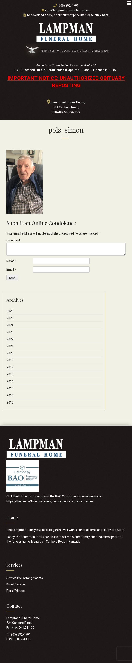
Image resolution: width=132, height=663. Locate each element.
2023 (10, 332)
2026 (10, 311)
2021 (10, 346)
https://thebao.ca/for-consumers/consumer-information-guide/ (49, 501)
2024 (10, 325)
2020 (10, 353)
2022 (10, 339)
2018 (10, 367)
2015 (10, 388)
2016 (10, 381)
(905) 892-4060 (19, 639)
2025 (10, 318)
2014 (10, 395)
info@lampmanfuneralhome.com (68, 10)
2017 (10, 374)
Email (11, 269)
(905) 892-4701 (68, 5)
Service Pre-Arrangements (24, 578)
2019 (10, 360)
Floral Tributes (15, 590)
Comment (13, 240)
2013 (10, 402)
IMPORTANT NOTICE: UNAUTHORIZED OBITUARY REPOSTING (66, 81)
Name (11, 261)
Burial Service (15, 584)
